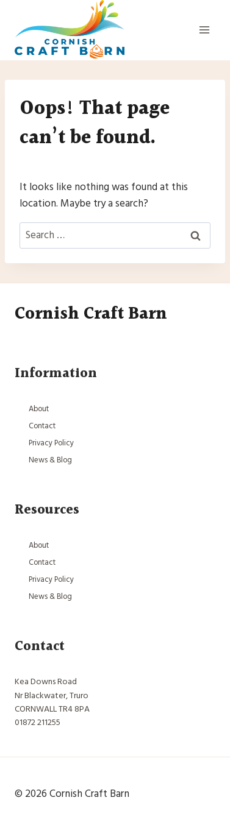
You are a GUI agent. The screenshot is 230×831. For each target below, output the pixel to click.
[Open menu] (204, 30)
